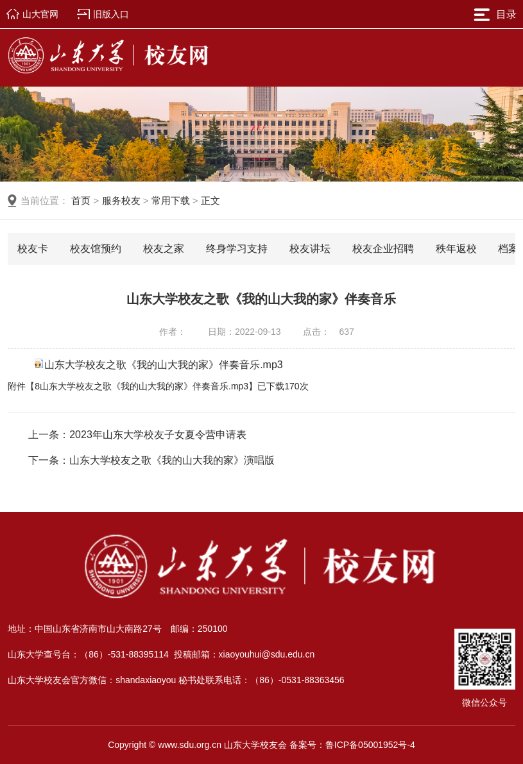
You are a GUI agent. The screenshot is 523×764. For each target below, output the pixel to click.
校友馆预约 (95, 248)
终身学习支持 (237, 248)
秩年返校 (456, 248)
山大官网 (40, 14)
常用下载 (170, 200)
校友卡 (32, 248)
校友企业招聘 (383, 248)
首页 (80, 200)
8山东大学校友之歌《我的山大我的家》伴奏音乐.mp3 (141, 386)
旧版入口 (111, 14)
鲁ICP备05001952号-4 (370, 745)
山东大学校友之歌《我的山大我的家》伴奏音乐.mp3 (163, 364)
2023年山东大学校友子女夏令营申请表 (157, 434)
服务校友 (121, 200)
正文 (210, 200)
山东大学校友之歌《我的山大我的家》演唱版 (172, 460)
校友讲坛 (309, 248)
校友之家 (163, 248)
